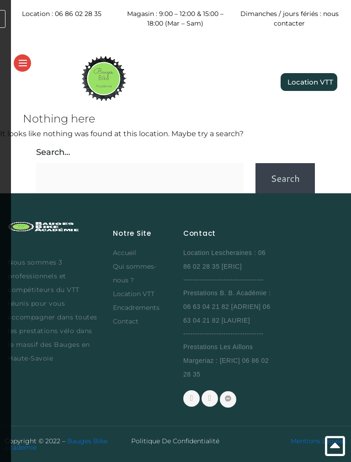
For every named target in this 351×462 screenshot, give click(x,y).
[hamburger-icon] (23, 63)
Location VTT (133, 294)
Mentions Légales (318, 441)
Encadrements (136, 307)
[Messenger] (228, 399)
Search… (53, 152)
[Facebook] (191, 398)
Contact (125, 321)
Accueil (124, 253)
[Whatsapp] (210, 398)
